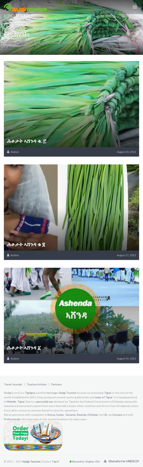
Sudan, (60, 414)
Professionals (12, 419)
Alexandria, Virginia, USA (80, 461)
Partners (56, 384)
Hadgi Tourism (67, 392)
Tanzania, (70, 414)
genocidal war (44, 401)
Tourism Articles (37, 384)
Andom (15, 151)
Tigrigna (30, 392)
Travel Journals (13, 384)
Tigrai (107, 392)
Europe (117, 414)
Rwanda (82, 414)
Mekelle (11, 401)
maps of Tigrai (103, 397)
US (105, 414)
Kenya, (51, 414)
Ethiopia (93, 414)
